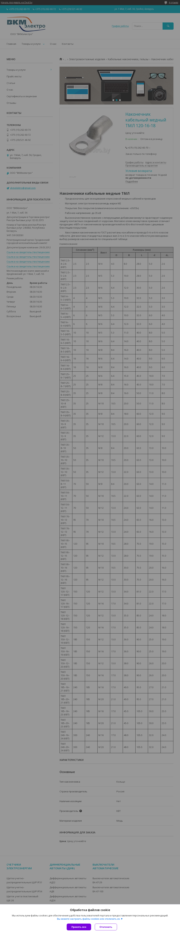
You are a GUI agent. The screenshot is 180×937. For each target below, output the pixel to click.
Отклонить (106, 927)
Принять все (78, 927)
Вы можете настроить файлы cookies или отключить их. (88, 918)
